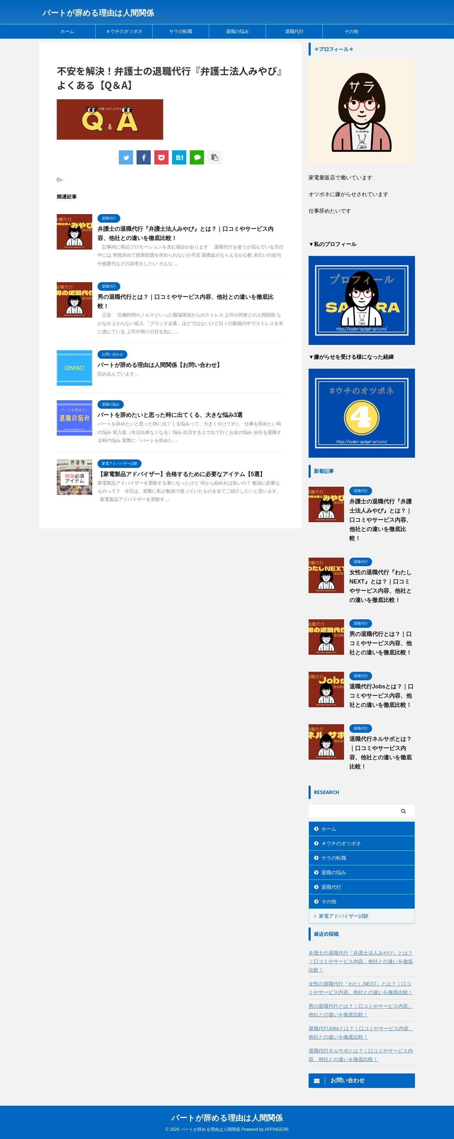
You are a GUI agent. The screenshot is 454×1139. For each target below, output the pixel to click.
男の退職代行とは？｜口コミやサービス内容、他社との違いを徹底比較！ (380, 643)
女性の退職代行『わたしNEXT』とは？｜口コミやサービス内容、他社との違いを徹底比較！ (361, 988)
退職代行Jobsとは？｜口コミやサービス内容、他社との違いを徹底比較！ (381, 695)
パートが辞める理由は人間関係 (98, 13)
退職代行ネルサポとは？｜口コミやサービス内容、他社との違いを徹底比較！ (361, 1055)
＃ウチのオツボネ (124, 31)
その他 (351, 31)
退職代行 (294, 31)
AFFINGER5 (276, 1129)
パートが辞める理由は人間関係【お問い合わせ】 (160, 365)
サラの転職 (180, 31)
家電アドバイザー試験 (344, 916)
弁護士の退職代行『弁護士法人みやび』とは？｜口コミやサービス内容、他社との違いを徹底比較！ (380, 519)
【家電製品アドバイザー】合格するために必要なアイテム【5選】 (181, 474)
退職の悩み (237, 31)
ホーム (67, 31)
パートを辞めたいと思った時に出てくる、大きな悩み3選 (170, 415)
